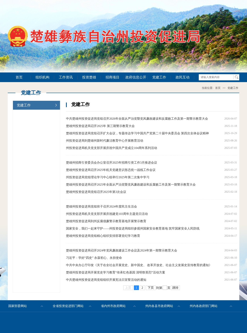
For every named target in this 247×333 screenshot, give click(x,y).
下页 (151, 287)
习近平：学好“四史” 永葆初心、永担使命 (94, 257)
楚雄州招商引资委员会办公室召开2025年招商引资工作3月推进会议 (111, 162)
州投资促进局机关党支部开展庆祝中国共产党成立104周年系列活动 (111, 148)
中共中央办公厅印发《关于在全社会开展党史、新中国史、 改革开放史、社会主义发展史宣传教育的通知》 (139, 265)
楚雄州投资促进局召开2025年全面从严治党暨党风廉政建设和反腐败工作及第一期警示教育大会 (131, 184)
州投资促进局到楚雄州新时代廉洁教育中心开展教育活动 (104, 140)
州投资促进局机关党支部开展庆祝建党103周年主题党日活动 (107, 213)
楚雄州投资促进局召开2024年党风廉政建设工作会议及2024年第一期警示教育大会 (121, 250)
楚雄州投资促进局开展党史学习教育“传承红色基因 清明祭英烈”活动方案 (115, 272)
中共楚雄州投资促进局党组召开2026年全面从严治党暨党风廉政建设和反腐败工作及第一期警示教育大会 (137, 118)
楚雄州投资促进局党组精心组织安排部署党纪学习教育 (103, 235)
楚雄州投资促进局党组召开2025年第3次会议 (96, 191)
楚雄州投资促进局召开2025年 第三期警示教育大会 (100, 126)
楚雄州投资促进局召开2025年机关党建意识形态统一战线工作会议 (111, 170)
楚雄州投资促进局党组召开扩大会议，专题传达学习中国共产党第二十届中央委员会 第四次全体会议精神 (137, 133)
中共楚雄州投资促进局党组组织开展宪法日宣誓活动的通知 (106, 279)
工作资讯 (66, 77)
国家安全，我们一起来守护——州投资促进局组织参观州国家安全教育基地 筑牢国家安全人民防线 (133, 228)
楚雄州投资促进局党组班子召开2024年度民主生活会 (101, 206)
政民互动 (182, 77)
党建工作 (159, 77)
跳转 (175, 287)
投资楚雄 (89, 77)
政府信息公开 (135, 77)
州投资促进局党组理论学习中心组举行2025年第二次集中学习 (107, 177)
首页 (19, 77)
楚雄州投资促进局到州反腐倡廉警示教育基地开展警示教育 (106, 221)
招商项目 (112, 77)
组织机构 (42, 77)
